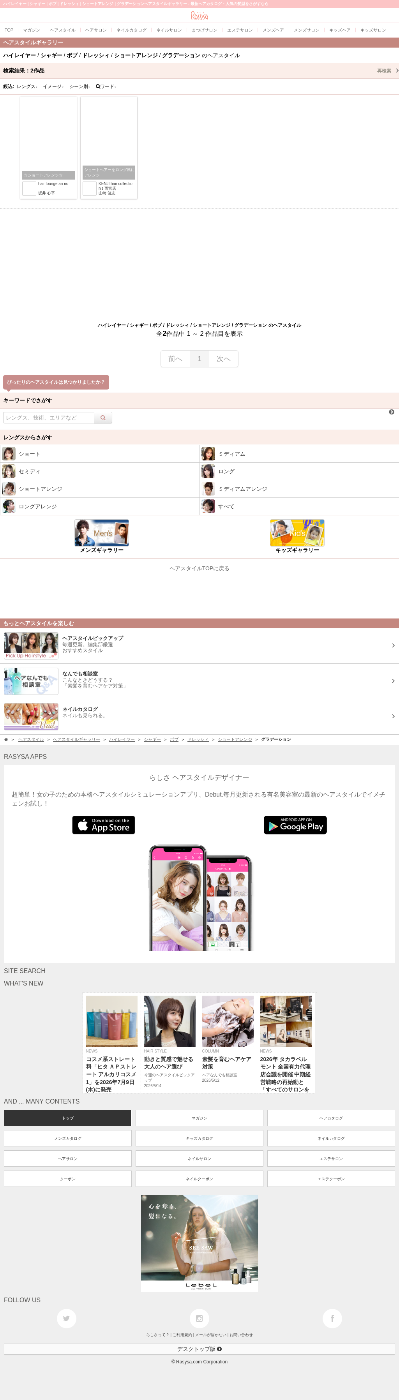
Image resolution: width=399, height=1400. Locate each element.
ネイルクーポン (199, 1179)
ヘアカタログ (331, 1118)
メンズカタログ (67, 1138)
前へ (175, 359)
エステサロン (331, 1159)
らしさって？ (157, 1335)
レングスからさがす (27, 437)
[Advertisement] (199, 263)
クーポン (68, 1179)
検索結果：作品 (201, 70)
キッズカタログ (199, 1138)
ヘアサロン (68, 1159)
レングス (27, 86)
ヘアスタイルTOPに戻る (199, 568)
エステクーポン (331, 1179)
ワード (106, 86)
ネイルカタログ (331, 1138)
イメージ (53, 86)
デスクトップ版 (199, 1349)
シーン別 (79, 86)
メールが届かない (210, 1335)
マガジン (199, 1118)
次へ (224, 359)
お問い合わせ (241, 1335)
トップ (68, 1118)
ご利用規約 (182, 1335)
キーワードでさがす (27, 400)
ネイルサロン (199, 1159)
